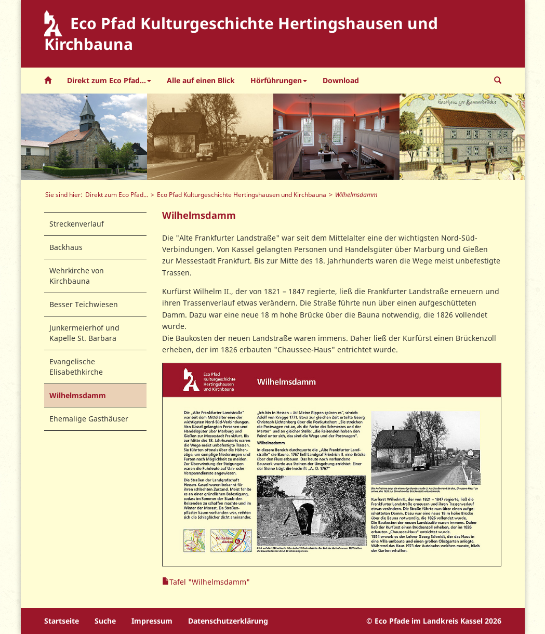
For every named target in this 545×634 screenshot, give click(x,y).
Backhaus (66, 247)
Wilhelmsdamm (77, 395)
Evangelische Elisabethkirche (76, 366)
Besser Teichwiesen (83, 304)
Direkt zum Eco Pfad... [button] (109, 80)
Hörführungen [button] (278, 80)
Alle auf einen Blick (201, 80)
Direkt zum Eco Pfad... (116, 194)
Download (341, 80)
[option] (84, 137)
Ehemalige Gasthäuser (88, 419)
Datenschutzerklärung (228, 621)
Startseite (61, 621)
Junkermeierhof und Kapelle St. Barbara (84, 333)
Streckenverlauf (76, 224)
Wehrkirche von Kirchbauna (76, 276)
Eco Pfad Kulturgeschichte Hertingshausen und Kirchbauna (241, 194)
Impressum (151, 621)
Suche (105, 621)
